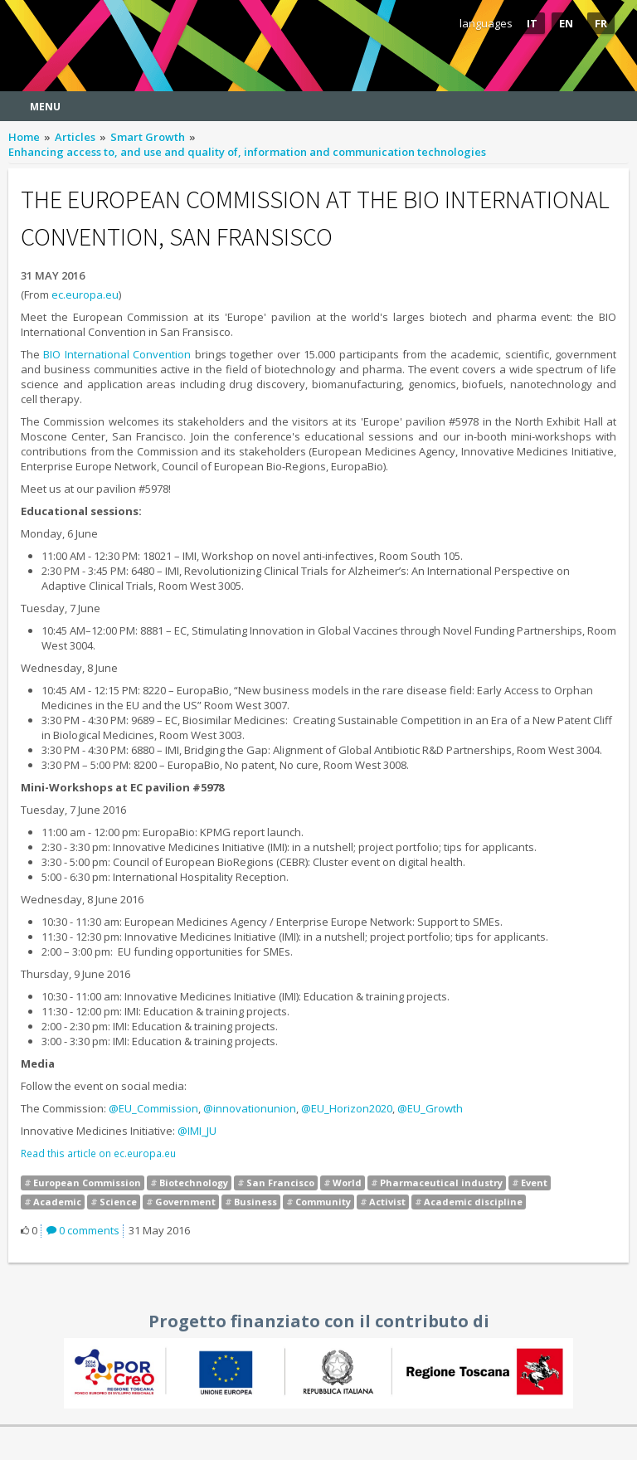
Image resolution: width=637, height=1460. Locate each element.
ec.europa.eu (85, 294)
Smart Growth (147, 136)
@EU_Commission (153, 1108)
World (347, 1182)
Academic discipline (473, 1201)
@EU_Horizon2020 (346, 1108)
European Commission (87, 1182)
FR (601, 23)
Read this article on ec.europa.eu (98, 1153)
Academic (57, 1201)
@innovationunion (249, 1108)
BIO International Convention (117, 354)
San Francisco (280, 1182)
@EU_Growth (430, 1108)
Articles (75, 136)
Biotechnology (193, 1182)
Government (185, 1201)
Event (534, 1182)
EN (566, 23)
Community (323, 1201)
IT (532, 23)
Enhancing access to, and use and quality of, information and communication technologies (247, 151)
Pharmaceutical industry (441, 1182)
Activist (387, 1201)
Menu (45, 107)
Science (118, 1201)
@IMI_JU (196, 1130)
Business (255, 1201)
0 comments (82, 1230)
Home (24, 136)
